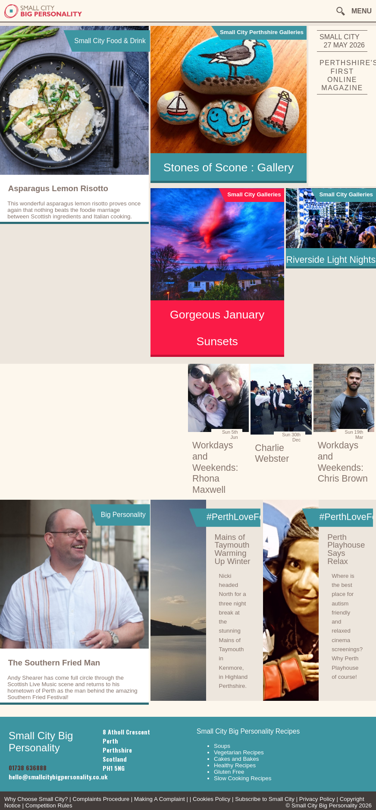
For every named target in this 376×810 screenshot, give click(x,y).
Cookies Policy (211, 799)
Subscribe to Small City (265, 799)
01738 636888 (28, 767)
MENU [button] (361, 11)
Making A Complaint (159, 799)
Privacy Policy (317, 799)
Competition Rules (48, 805)
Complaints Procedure (100, 799)
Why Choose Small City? (36, 799)
